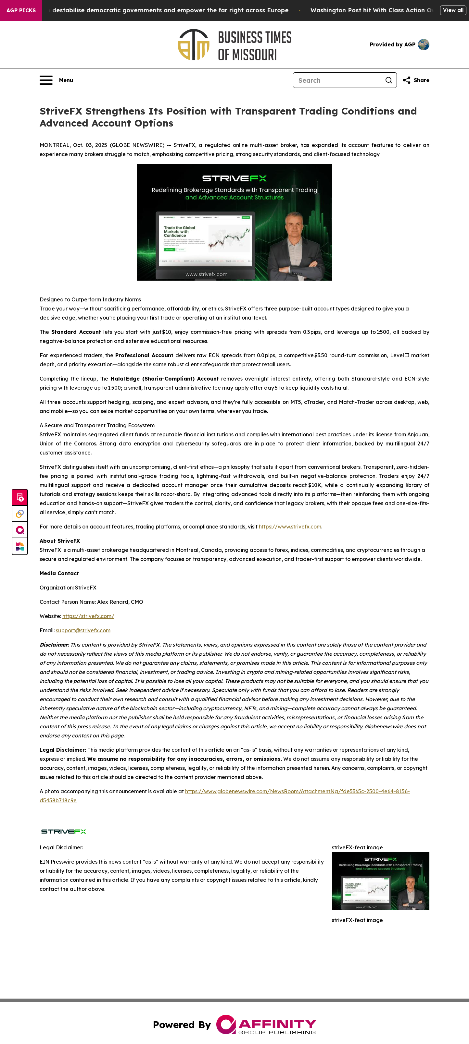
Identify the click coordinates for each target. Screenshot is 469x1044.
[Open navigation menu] (56, 80)
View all (453, 10)
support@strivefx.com (83, 630)
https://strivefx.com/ (88, 616)
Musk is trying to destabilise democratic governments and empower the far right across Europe (153, 10)
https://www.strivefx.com (290, 526)
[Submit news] (19, 498)
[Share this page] (415, 80)
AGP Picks (21, 10)
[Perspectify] (19, 514)
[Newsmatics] (19, 546)
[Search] (337, 80)
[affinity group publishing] (19, 530)
